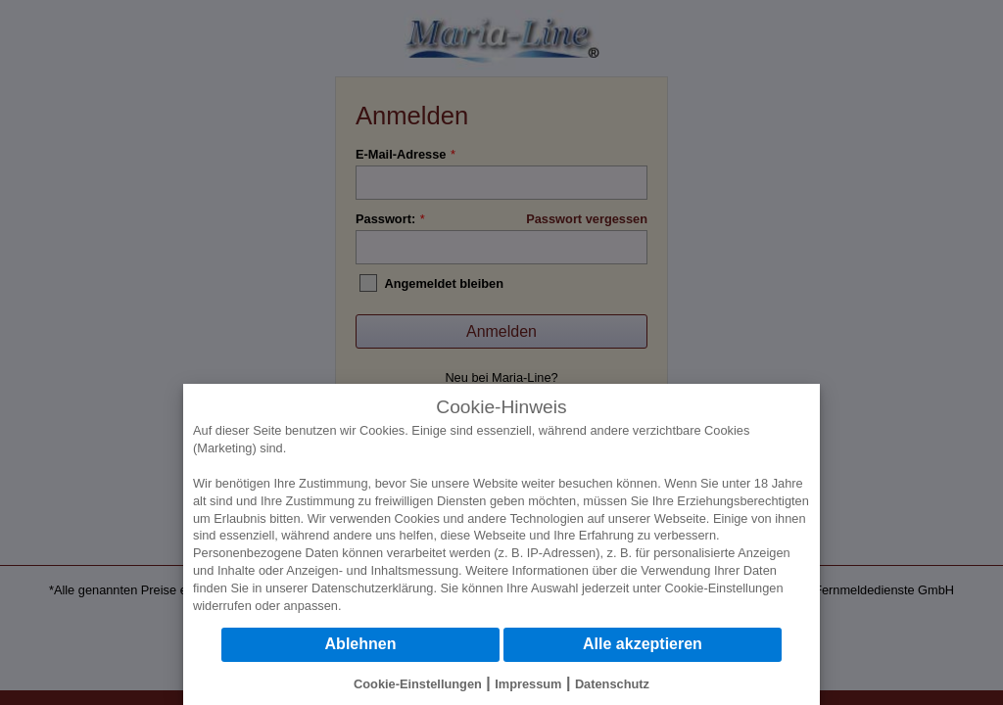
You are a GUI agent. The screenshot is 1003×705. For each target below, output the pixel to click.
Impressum (528, 684)
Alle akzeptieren (642, 643)
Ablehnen (361, 643)
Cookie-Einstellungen (724, 588)
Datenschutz (612, 684)
